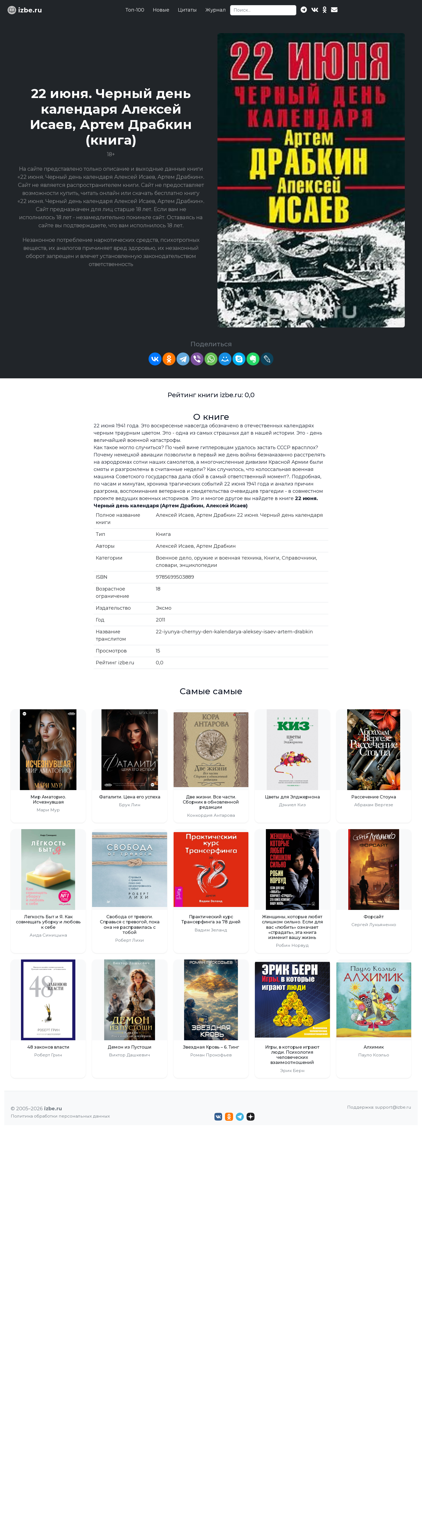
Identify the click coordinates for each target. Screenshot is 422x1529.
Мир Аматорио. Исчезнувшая (48, 799)
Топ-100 (134, 10)
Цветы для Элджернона (292, 797)
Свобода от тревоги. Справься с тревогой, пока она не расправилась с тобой (130, 924)
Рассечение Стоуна (373, 797)
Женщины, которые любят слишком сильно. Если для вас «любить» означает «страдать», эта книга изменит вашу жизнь (292, 927)
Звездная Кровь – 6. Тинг (211, 1047)
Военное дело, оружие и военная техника (209, 558)
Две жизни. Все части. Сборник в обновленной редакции (211, 802)
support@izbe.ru (393, 1107)
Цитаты (187, 10)
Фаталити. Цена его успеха (129, 797)
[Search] (263, 10)
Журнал (215, 10)
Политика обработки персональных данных (60, 1116)
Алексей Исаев (175, 546)
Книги (271, 558)
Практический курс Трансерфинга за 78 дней (211, 919)
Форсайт (374, 916)
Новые (161, 10)
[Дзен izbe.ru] (251, 1117)
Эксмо (163, 608)
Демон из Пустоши (130, 1047)
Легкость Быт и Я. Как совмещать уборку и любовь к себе (48, 922)
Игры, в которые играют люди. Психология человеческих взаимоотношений (292, 1055)
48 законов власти (48, 1047)
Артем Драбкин (216, 546)
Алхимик (374, 1047)
